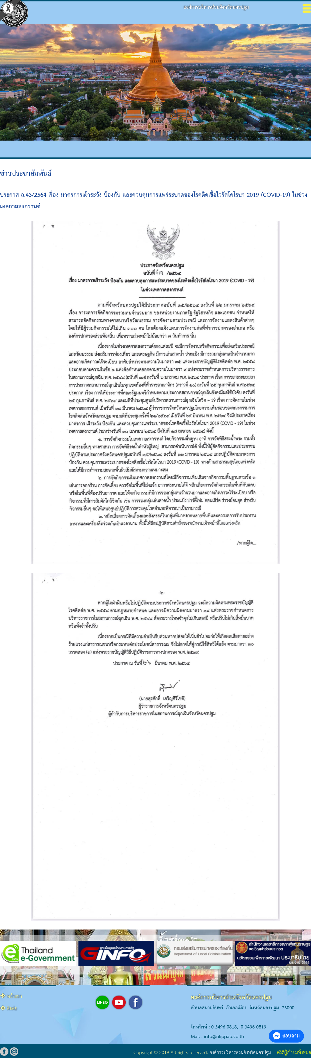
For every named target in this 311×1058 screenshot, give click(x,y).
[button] (145, 971)
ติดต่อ (12, 1009)
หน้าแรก (14, 996)
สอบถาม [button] (286, 1036)
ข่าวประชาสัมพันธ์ (25, 174)
